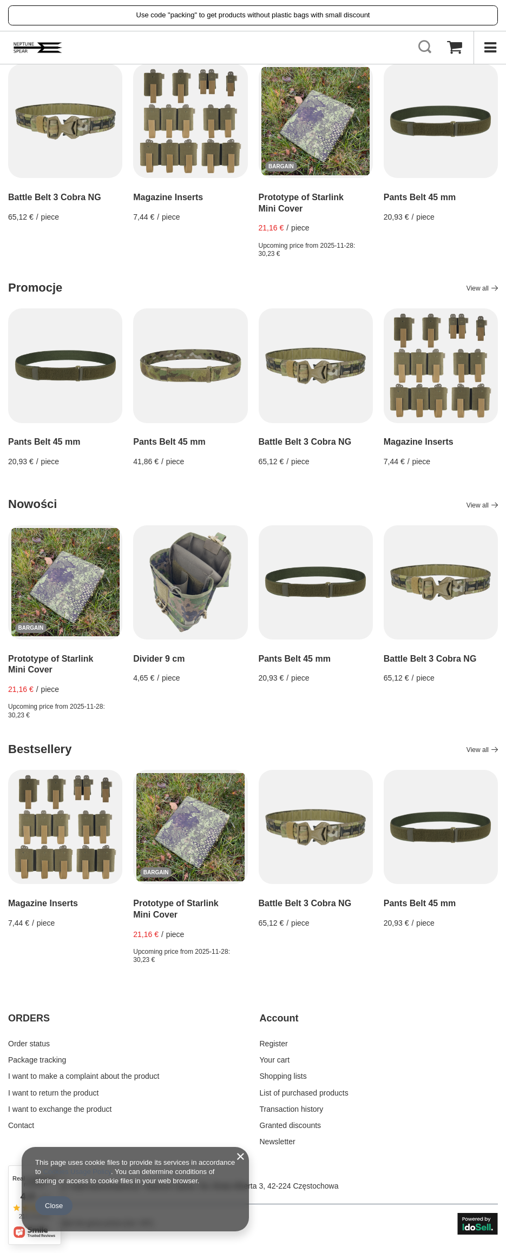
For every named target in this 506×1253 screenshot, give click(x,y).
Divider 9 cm (159, 658)
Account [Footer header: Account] (279, 1018)
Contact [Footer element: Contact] (21, 1125)
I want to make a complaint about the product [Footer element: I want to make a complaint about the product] (83, 1076)
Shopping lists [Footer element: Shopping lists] (283, 1076)
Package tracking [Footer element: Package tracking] (37, 1060)
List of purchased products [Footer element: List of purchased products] (304, 1093)
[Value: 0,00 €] (454, 47)
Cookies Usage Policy (76, 1172)
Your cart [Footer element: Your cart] (275, 1060)
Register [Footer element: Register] (274, 1043)
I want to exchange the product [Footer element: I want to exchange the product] (59, 1109)
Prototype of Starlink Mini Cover (301, 203)
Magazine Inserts (168, 197)
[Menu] (490, 47)
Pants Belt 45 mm (420, 197)
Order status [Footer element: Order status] (29, 1043)
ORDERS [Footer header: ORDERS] (29, 1018)
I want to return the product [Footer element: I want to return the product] (53, 1093)
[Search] (424, 47)
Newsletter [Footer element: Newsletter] (277, 1141)
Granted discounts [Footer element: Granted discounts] (290, 1125)
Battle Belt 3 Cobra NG (54, 197)
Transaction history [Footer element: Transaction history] (292, 1109)
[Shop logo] (38, 47)
